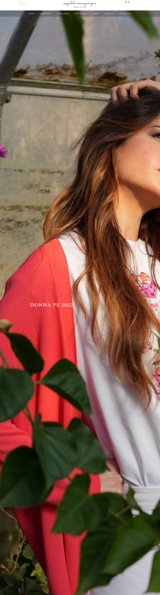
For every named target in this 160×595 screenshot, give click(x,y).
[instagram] (24, 4)
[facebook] (20, 4)
